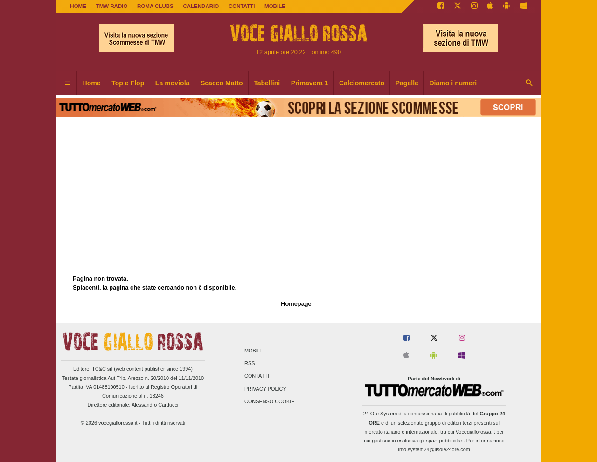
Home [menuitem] (92, 83)
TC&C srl (102, 369)
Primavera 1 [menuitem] (309, 83)
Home (78, 6)
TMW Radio (112, 6)
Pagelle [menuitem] (407, 83)
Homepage (296, 303)
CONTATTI (242, 6)
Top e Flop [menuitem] (127, 83)
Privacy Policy (265, 389)
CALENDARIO (201, 6)
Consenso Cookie (269, 401)
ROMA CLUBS (155, 6)
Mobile (254, 350)
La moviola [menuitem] (172, 83)
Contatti (256, 376)
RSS (249, 363)
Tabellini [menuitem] (267, 83)
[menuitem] (68, 83)
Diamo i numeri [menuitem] (453, 83)
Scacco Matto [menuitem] (222, 83)
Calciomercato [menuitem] (361, 83)
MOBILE (274, 6)
